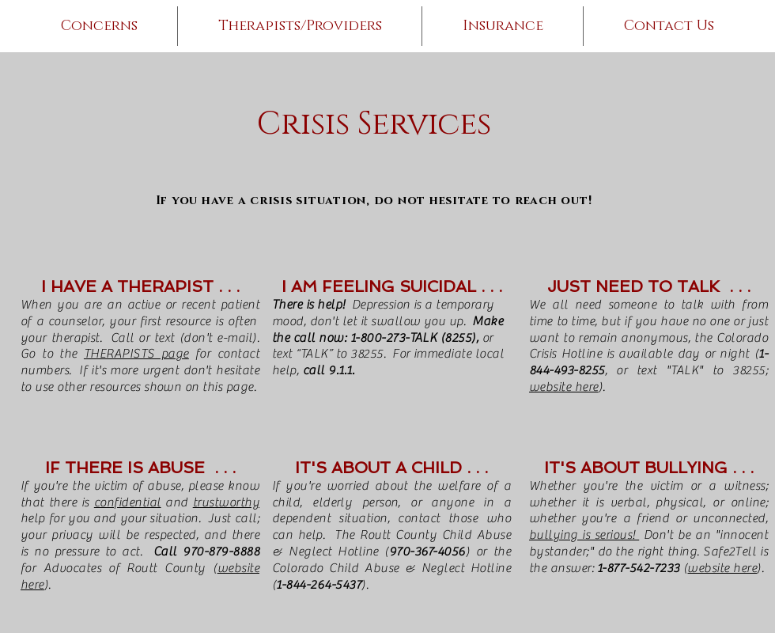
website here (564, 387)
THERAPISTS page (136, 354)
